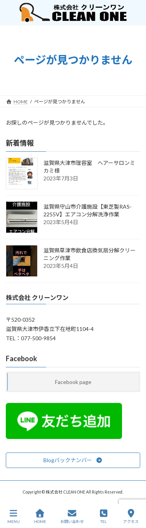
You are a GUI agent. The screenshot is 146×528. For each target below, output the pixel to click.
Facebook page (73, 382)
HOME (40, 516)
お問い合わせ (72, 516)
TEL (103, 516)
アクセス (131, 516)
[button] (73, 460)
